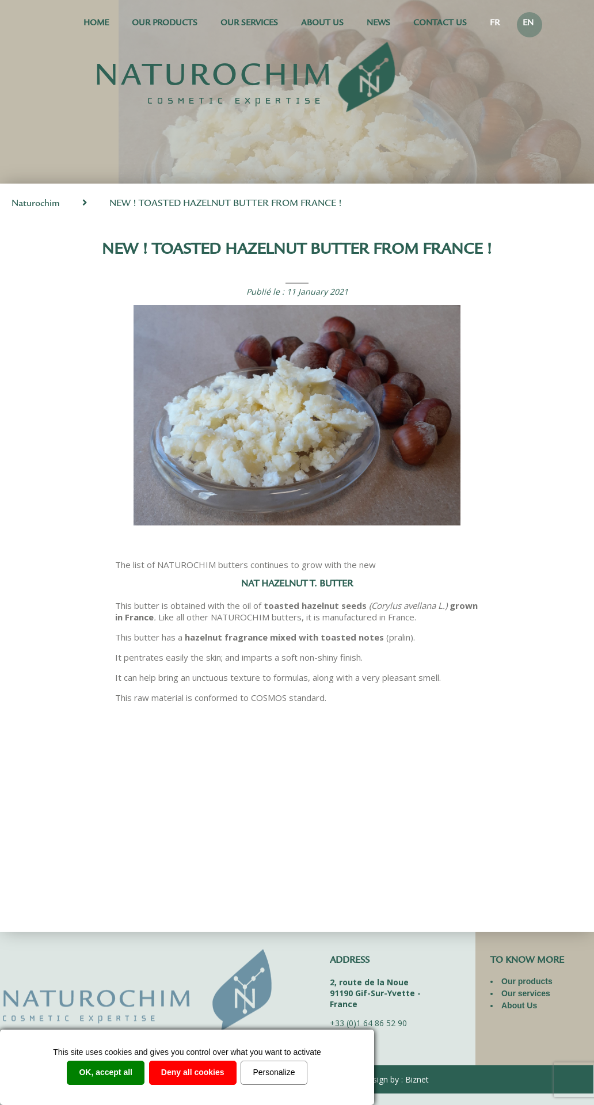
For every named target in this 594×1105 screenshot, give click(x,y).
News (378, 24)
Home (96, 24)
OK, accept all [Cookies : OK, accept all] (105, 1072)
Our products (164, 24)
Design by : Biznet (395, 1079)
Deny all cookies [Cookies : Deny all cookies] (192, 1072)
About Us (322, 24)
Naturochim (36, 204)
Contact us (440, 24)
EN (528, 24)
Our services (249, 24)
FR (495, 24)
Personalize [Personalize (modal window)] (274, 1072)
